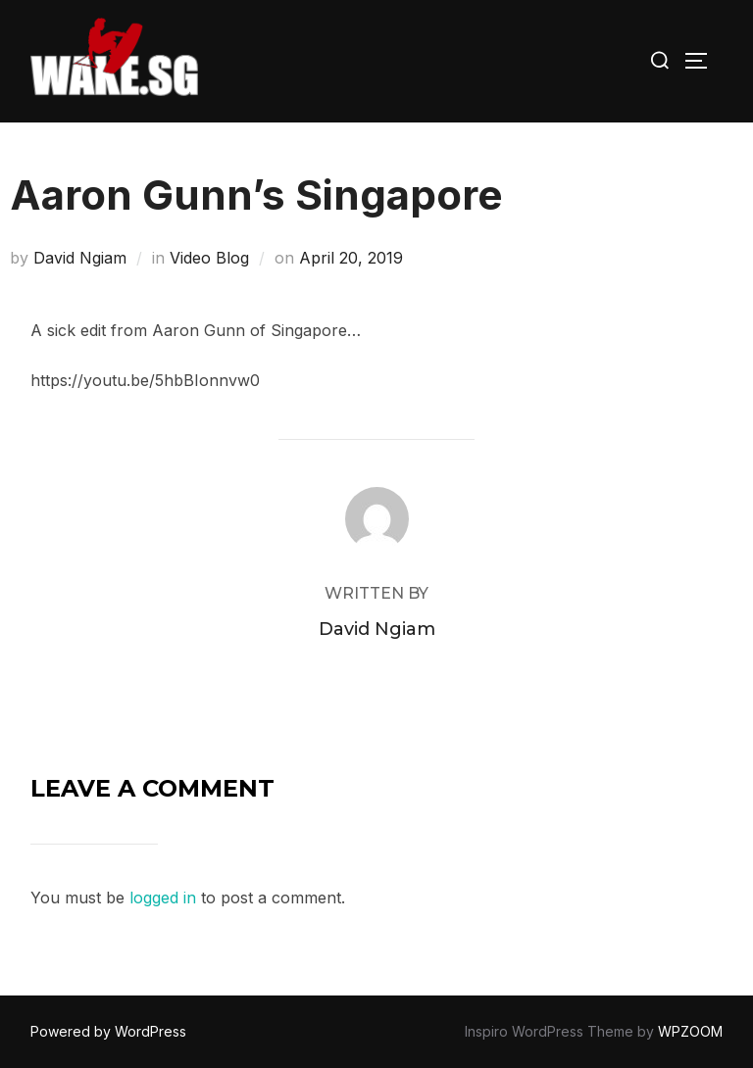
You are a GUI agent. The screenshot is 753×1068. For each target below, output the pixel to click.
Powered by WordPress (108, 1031)
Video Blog (209, 257)
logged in (162, 897)
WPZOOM (690, 1031)
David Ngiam (79, 257)
